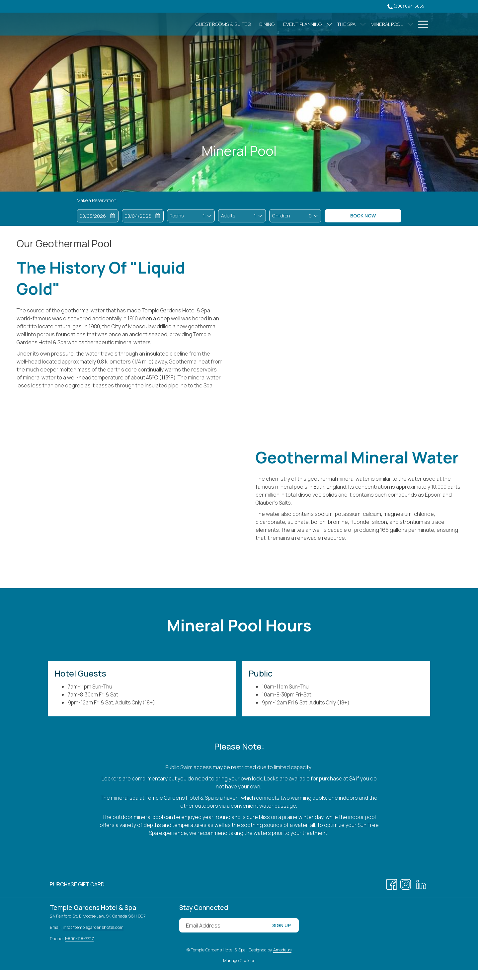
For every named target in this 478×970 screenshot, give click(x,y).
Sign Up (281, 925)
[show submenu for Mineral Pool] (381, 24)
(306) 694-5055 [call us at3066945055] (405, 6)
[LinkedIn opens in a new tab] (421, 883)
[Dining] (238, 24)
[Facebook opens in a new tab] (391, 883)
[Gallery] (399, 24)
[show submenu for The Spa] (334, 24)
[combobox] (203, 215)
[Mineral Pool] (358, 24)
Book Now (363, 215)
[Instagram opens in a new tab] (405, 883)
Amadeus (282, 950)
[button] (97, 215)
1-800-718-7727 (79, 938)
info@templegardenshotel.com (93, 927)
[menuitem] (77, 884)
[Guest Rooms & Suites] (194, 24)
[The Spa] (317, 24)
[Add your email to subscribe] (221, 925)
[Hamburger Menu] (420, 24)
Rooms (177, 215)
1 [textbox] (204, 215)
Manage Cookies (239, 960)
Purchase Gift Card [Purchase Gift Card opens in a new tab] (77, 885)
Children (281, 215)
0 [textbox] (310, 215)
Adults (228, 215)
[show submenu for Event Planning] (300, 24)
